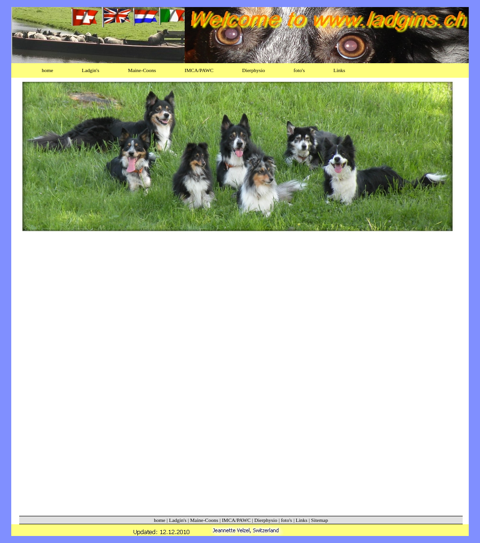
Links (339, 70)
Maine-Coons (142, 70)
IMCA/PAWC (199, 70)
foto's (299, 70)
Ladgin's (90, 70)
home (47, 70)
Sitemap (319, 520)
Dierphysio (253, 70)
